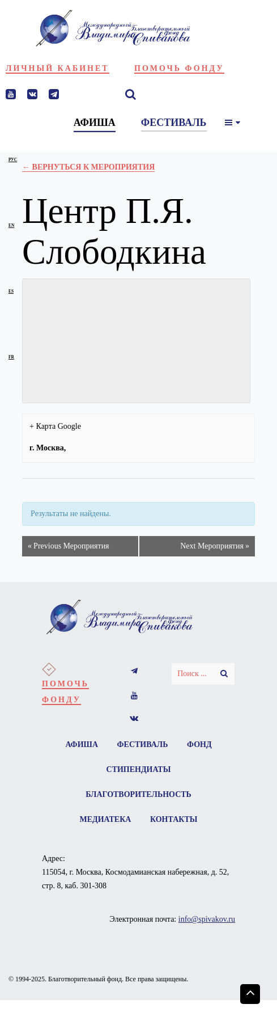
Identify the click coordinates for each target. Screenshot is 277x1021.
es (11, 291)
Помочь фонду (179, 68)
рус (12, 159)
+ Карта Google (55, 426)
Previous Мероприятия (68, 546)
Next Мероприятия (214, 546)
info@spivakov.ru (206, 919)
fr (11, 357)
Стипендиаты (138, 769)
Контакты (174, 819)
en (11, 225)
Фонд (199, 744)
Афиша (81, 744)
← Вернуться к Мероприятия (88, 167)
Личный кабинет (57, 68)
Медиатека (105, 819)
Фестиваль (142, 744)
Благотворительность (138, 794)
